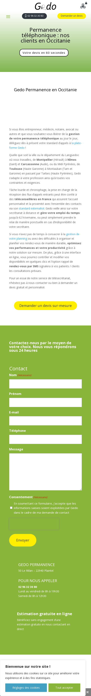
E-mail (14, 412)
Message (16, 449)
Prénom (15, 394)
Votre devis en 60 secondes (44, 53)
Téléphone (17, 431)
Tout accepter (64, 687)
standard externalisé (31, 208)
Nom (20, 375)
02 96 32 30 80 (35, 15)
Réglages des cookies (26, 687)
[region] (43, 678)
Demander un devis (71, 15)
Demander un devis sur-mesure (45, 305)
